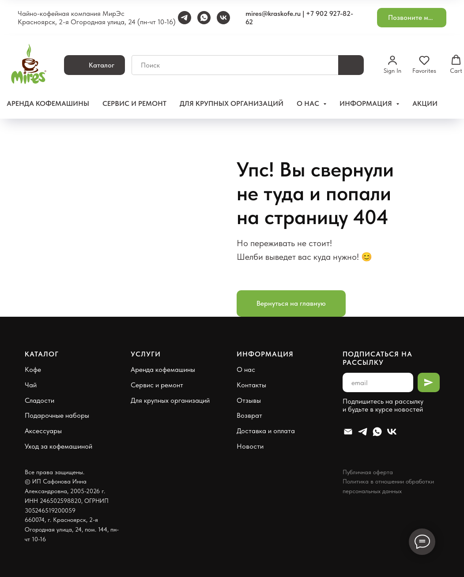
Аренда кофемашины (48, 103)
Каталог (42, 354)
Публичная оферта (368, 472)
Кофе (33, 369)
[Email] (348, 431)
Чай (31, 385)
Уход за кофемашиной (58, 446)
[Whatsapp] (377, 431)
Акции (425, 103)
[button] (411, 18)
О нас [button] (309, 103)
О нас (246, 369)
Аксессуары (43, 431)
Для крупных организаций (231, 103)
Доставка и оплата (266, 431)
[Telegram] (184, 17)
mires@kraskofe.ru (273, 13)
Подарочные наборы (57, 415)
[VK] (223, 17)
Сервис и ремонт (134, 103)
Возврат (249, 415)
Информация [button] (367, 103)
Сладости (39, 400)
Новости (250, 446)
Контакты (251, 385)
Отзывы (249, 400)
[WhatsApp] (204, 17)
